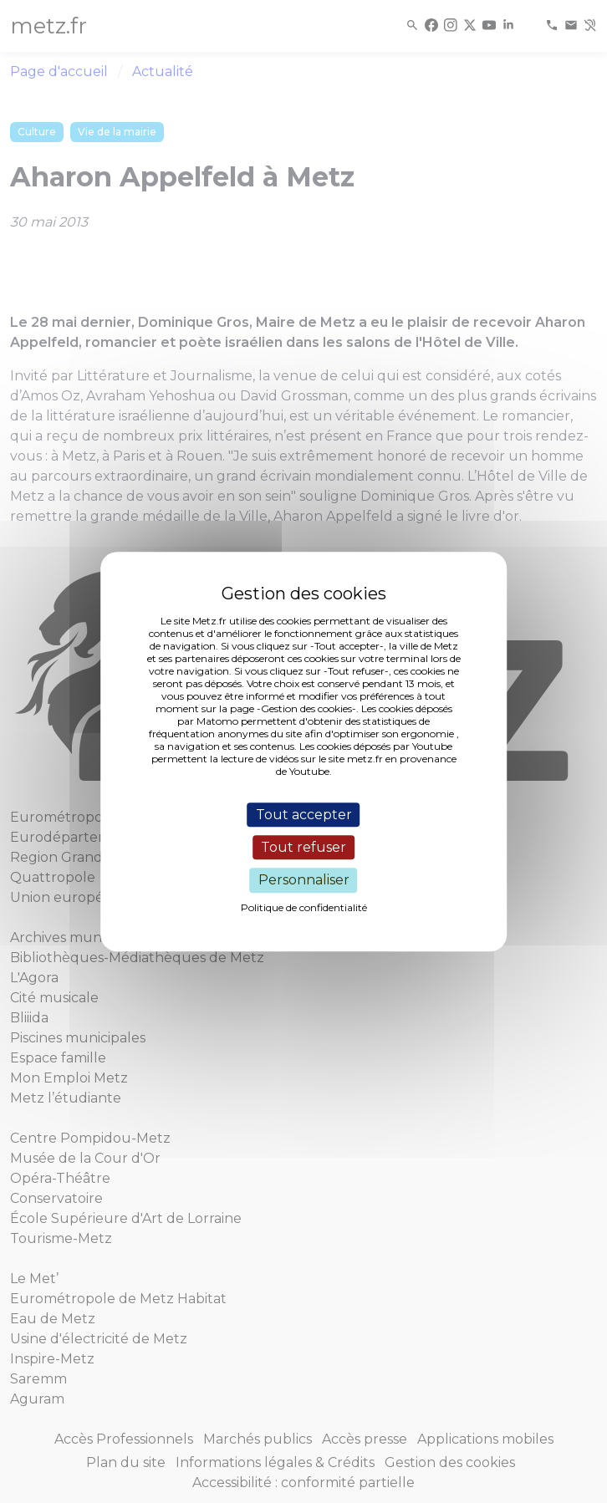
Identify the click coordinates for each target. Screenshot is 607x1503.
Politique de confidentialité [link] (304, 907)
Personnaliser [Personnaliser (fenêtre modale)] (303, 881)
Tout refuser (303, 847)
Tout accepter (304, 815)
